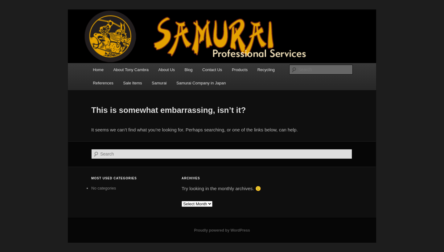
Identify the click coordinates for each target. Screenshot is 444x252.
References (103, 83)
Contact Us (212, 69)
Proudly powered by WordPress (222, 230)
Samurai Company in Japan (201, 83)
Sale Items (132, 83)
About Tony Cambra (131, 69)
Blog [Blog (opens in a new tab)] (189, 69)
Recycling (266, 69)
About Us (166, 69)
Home (98, 69)
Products (240, 69)
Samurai (159, 83)
